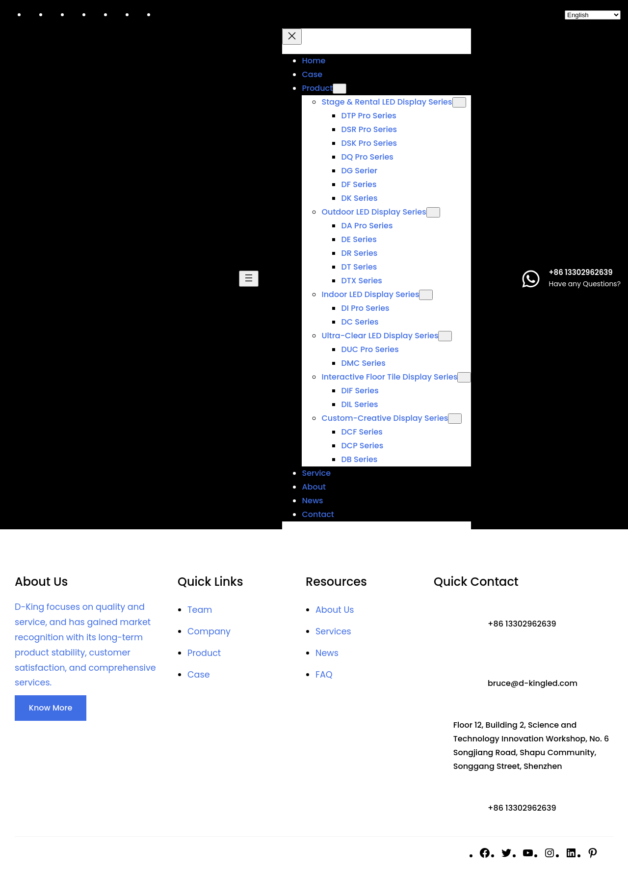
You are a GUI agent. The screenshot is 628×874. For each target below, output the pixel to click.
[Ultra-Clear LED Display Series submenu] (445, 336)
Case (198, 675)
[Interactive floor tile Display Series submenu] (464, 377)
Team (199, 610)
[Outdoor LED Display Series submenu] (433, 212)
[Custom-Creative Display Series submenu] (455, 418)
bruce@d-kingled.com (532, 683)
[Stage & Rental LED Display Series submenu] (459, 102)
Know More (50, 707)
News (327, 653)
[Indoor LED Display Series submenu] (426, 295)
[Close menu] (292, 36)
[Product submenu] (339, 88)
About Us (334, 610)
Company (209, 631)
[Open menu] (249, 279)
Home (313, 60)
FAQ (324, 675)
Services (333, 631)
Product (204, 653)
